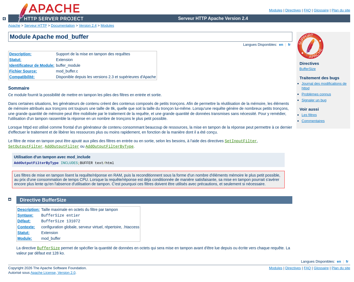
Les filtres (309, 115)
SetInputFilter (241, 141)
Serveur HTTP (35, 25)
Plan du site (341, 10)
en (281, 45)
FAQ (307, 10)
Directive (30, 200)
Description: (20, 54)
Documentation (63, 25)
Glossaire (321, 10)
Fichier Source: (23, 71)
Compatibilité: (22, 77)
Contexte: (26, 227)
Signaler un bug (314, 100)
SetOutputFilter (25, 146)
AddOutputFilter (62, 146)
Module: (24, 238)
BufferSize (307, 69)
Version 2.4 (88, 25)
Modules (275, 10)
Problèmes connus (316, 94)
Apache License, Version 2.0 (53, 273)
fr (289, 45)
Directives (293, 10)
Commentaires (313, 121)
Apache (14, 25)
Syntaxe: (25, 215)
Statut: (15, 59)
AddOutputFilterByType (109, 146)
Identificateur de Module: (32, 65)
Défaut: (24, 221)
